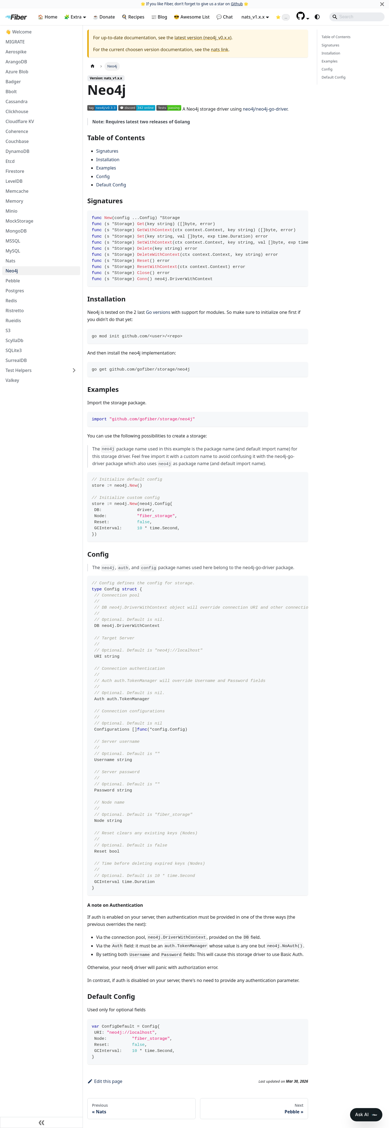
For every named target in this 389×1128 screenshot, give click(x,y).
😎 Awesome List (192, 17)
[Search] (357, 16)
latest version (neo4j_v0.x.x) (202, 38)
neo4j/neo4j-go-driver (265, 109)
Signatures (107, 151)
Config (103, 176)
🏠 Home (47, 17)
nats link (219, 49)
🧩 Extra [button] (73, 17)
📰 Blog (159, 17)
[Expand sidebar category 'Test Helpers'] (74, 370)
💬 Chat (224, 17)
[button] (302, 18)
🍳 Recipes (133, 17)
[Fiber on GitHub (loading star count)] (282, 17)
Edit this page (104, 1081)
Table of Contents (336, 36)
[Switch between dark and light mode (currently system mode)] (317, 16)
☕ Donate (104, 17)
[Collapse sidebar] (41, 1122)
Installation (107, 160)
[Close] (382, 4)
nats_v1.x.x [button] (253, 17)
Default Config (111, 185)
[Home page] (92, 66)
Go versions (158, 312)
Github (237, 3)
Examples (106, 168)
